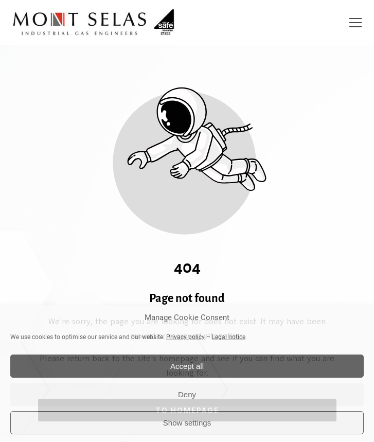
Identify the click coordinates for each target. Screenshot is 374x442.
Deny (187, 394)
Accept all (187, 366)
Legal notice (228, 337)
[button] (355, 22)
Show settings (187, 422)
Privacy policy (185, 337)
